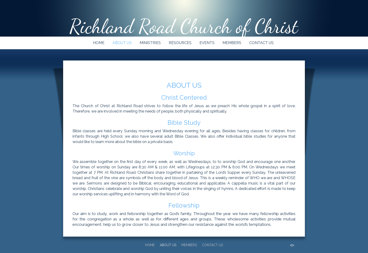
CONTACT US (261, 43)
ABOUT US (122, 43)
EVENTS (207, 43)
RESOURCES (180, 43)
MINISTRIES (150, 43)
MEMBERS (231, 43)
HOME (98, 43)
